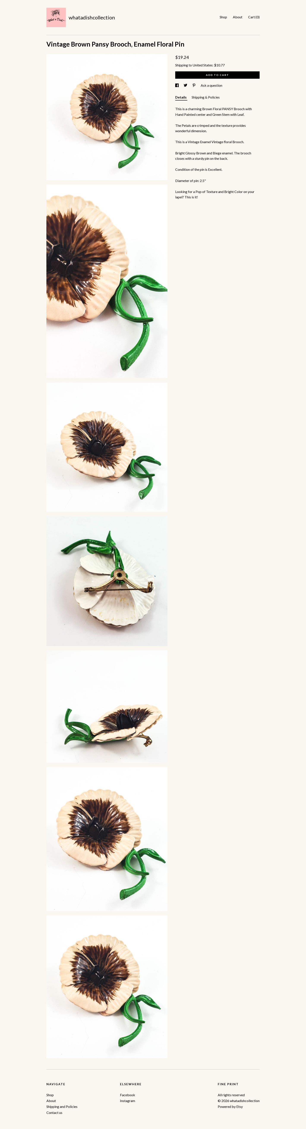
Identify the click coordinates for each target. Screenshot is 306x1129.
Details (181, 97)
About (237, 17)
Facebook (127, 1095)
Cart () (254, 17)
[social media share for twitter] (186, 85)
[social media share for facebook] (177, 85)
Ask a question (211, 85)
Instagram (127, 1101)
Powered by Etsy (230, 1106)
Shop (223, 17)
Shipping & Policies (206, 97)
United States (202, 65)
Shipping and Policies (61, 1106)
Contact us (54, 1112)
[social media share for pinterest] (194, 85)
